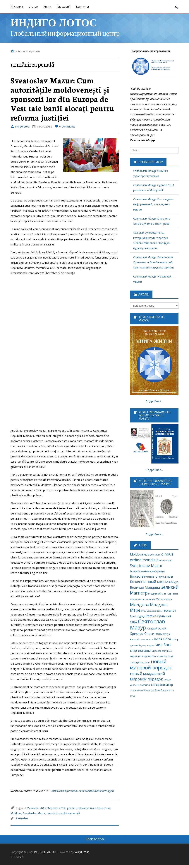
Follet (19, 857)
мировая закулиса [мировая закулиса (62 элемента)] (162, 650)
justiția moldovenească (81, 808)
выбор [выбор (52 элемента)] (175, 639)
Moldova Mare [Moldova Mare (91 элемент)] (152, 554)
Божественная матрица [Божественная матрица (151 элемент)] (147, 571)
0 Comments (65, 126)
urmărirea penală (69, 813)
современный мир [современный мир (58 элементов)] (140, 690)
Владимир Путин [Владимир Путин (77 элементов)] (157, 593)
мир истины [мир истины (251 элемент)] (140, 650)
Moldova (16, 813)
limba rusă (103, 808)
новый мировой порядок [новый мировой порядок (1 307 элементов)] (151, 664)
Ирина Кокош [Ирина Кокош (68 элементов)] (137, 599)
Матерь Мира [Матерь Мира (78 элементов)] (164, 599)
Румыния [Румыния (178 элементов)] (164, 616)
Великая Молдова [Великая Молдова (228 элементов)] (145, 587)
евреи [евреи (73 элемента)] (150, 645)
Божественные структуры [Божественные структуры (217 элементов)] (151, 576)
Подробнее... (154, 401)
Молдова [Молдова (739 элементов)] (139, 604)
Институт (17, 6)
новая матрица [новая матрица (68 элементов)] (165, 656)
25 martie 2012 (36, 808)
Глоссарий (64, 6)
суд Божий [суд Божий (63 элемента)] (156, 690)
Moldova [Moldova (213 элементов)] (136, 554)
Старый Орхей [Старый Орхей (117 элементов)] (156, 628)
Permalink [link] (22, 818)
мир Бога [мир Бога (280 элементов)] (163, 644)
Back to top (94, 839)
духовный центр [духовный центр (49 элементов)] (138, 645)
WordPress (82, 852)
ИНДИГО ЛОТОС (54, 22)
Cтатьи (33, 6)
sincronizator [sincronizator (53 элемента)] (165, 560)
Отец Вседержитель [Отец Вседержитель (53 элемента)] (151, 610)
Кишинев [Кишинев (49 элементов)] (150, 599)
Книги (47, 6)
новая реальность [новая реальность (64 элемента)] (140, 662)
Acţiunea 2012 (57, 808)
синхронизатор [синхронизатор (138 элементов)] (162, 685)
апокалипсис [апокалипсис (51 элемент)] (146, 639)
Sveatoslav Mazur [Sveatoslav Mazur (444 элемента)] (146, 565)
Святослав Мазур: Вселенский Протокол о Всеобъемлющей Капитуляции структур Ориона (153, 262)
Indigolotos (20, 126)
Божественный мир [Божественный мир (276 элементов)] (147, 581)
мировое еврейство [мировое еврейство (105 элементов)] (143, 656)
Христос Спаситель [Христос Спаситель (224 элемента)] (146, 633)
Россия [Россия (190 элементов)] (151, 616)
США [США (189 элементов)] (133, 622)
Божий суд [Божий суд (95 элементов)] (171, 582)
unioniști (52, 813)
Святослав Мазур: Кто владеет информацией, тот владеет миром (153, 204)
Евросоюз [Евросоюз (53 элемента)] (173, 593)
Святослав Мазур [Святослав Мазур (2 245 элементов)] (147, 624)
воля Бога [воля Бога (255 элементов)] (162, 639)
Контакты (82, 6)
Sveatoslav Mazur (34, 813)
